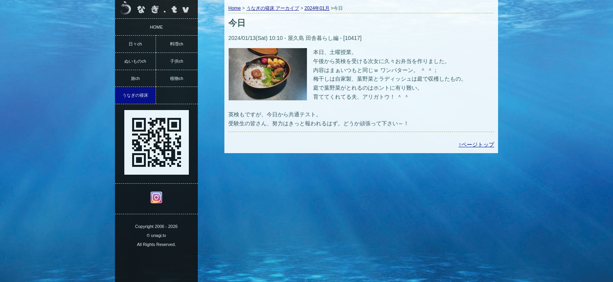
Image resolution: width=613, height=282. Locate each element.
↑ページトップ (476, 144)
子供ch (176, 61)
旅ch (135, 78)
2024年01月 (317, 8)
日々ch (135, 44)
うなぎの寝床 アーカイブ (272, 8)
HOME (156, 27)
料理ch (176, 44)
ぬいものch (135, 61)
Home (234, 8)
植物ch (176, 78)
